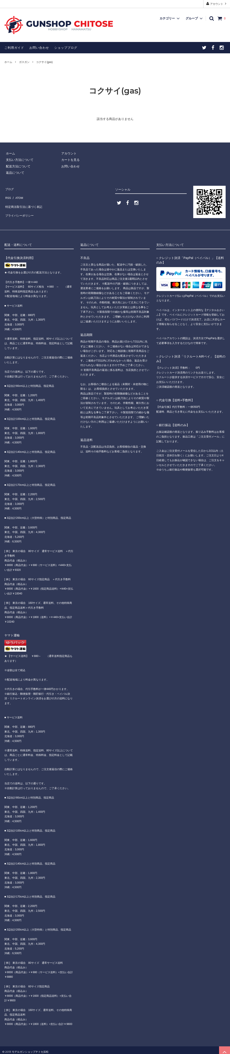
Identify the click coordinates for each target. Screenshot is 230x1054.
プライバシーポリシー (19, 207)
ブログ (9, 188)
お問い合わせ (39, 47)
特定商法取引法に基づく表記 (24, 201)
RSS (7, 194)
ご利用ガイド (14, 47)
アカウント (217, 3)
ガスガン (24, 62)
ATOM (17, 194)
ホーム (8, 62)
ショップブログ (65, 47)
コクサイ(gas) (44, 62)
